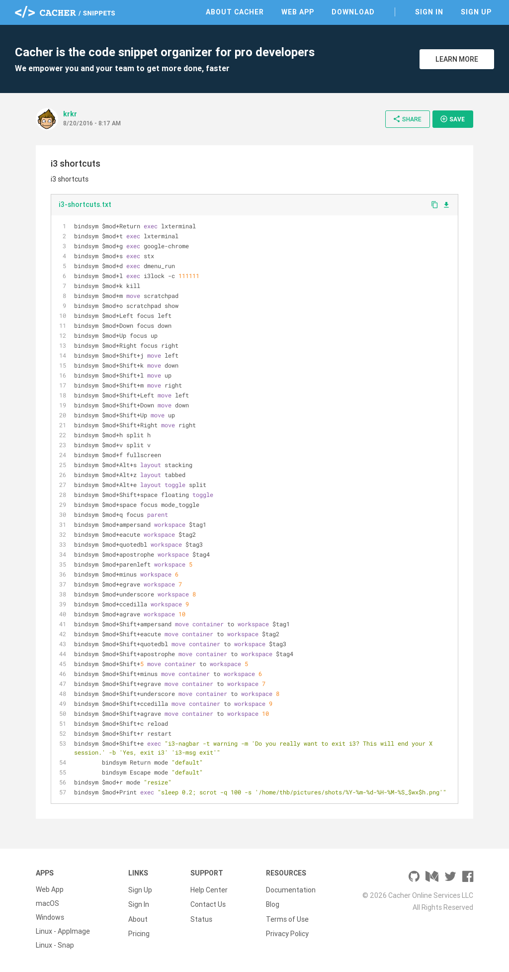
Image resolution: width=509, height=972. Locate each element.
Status (201, 917)
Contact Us (208, 903)
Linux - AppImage (63, 931)
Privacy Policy (287, 931)
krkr (70, 113)
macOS (47, 903)
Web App (297, 11)
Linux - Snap (55, 945)
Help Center (209, 889)
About (138, 917)
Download (353, 11)
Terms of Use (287, 917)
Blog (272, 903)
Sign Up (476, 11)
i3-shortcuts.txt (85, 204)
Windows (50, 917)
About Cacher (235, 11)
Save (452, 119)
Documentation (291, 889)
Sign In (429, 11)
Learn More (456, 59)
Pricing (139, 931)
